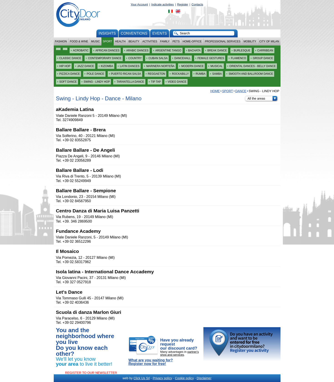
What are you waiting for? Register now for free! (151, 362)
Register (182, 4)
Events (159, 33)
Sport (107, 41)
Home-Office (192, 41)
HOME (215, 91)
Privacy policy (162, 378)
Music (95, 41)
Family (165, 41)
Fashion (61, 41)
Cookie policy (184, 378)
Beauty (134, 41)
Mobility (250, 41)
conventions (134, 33)
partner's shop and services (179, 353)
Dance (240, 91)
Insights (107, 33)
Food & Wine (79, 41)
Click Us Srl (142, 378)
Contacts (197, 4)
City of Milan (269, 41)
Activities (149, 41)
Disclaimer (204, 378)
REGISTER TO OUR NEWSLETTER (91, 372)
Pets (176, 41)
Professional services (222, 41)
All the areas (262, 98)
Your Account (139, 4)
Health (120, 41)
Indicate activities (162, 4)
